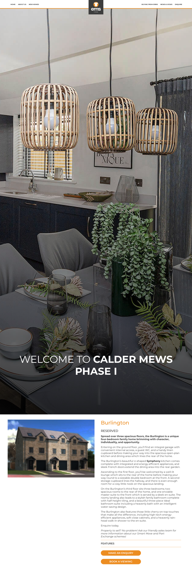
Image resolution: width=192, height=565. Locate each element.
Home (13, 4)
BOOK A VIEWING (120, 561)
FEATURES (107, 543)
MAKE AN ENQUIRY (120, 552)
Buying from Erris (150, 4)
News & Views (166, 4)
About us (22, 4)
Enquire (178, 4)
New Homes (34, 4)
